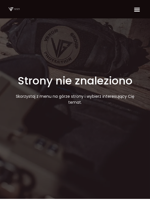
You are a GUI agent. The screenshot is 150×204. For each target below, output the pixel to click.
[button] (137, 9)
